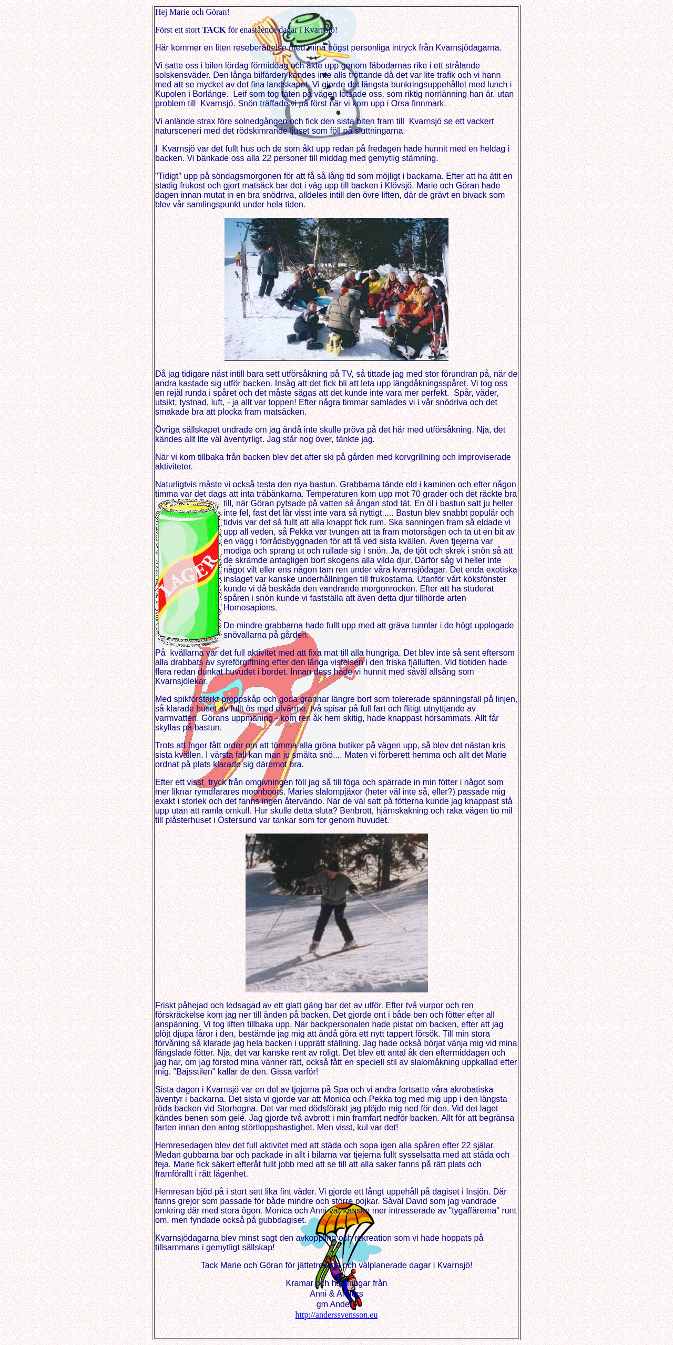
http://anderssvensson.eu (336, 1314)
